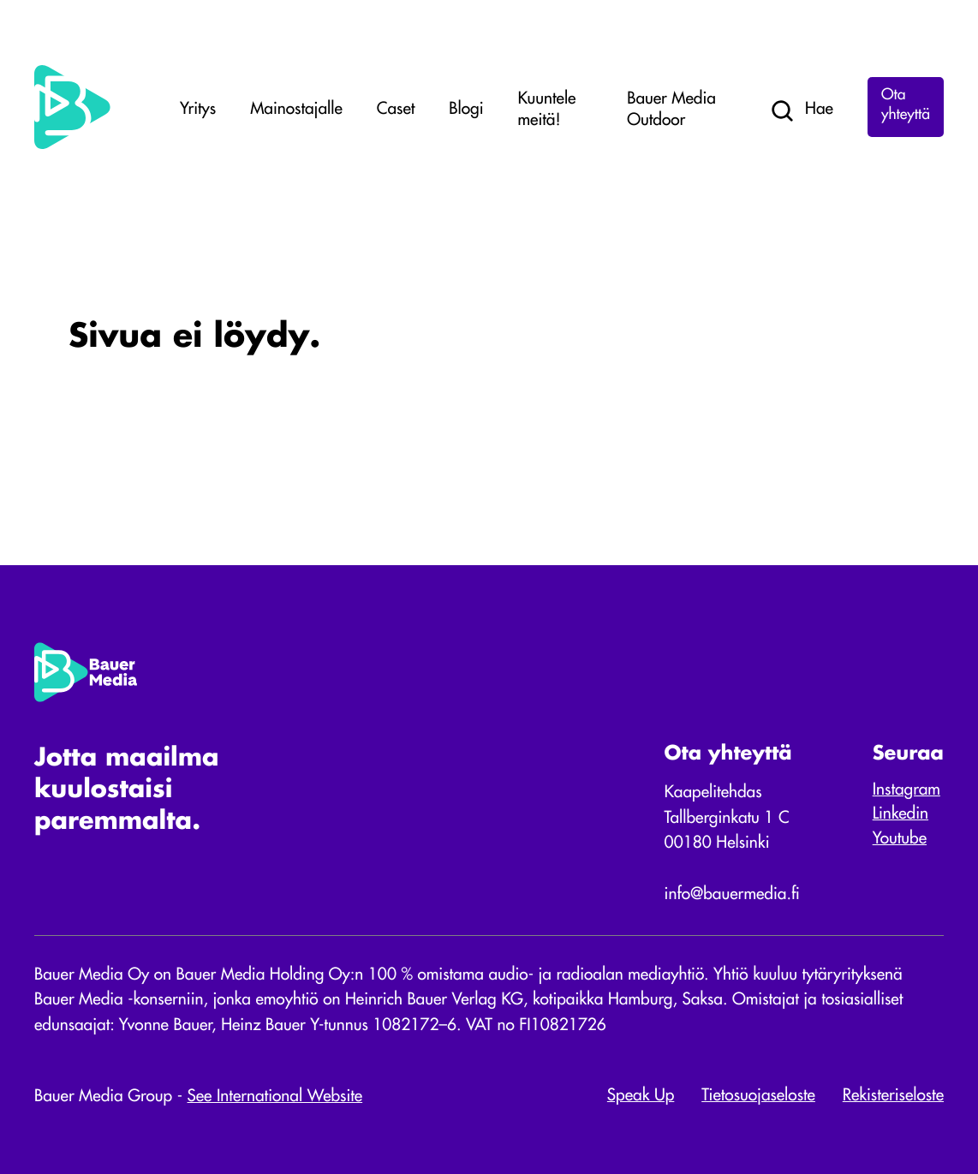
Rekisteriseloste (893, 1096)
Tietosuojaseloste (758, 1096)
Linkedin (900, 815)
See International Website (275, 1097)
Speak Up (640, 1096)
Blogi (466, 110)
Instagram (906, 791)
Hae (801, 111)
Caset (395, 110)
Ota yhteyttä (905, 106)
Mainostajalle (296, 110)
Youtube (900, 839)
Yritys (198, 110)
